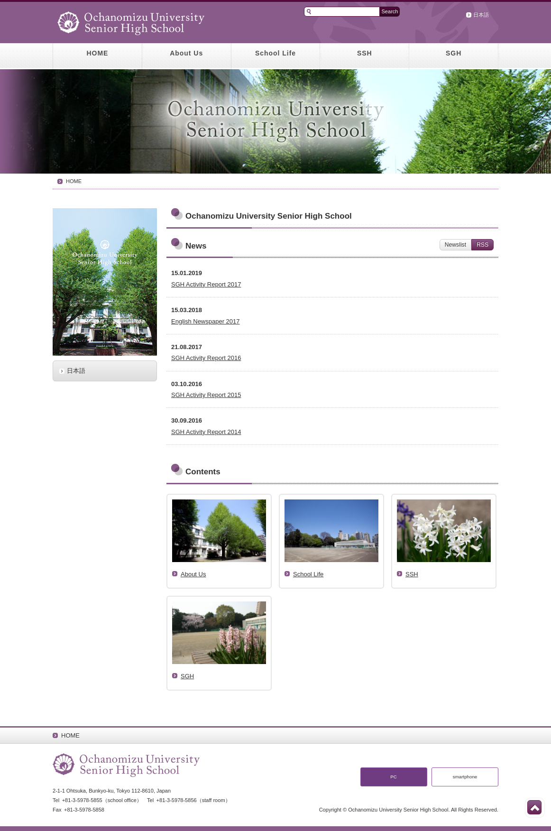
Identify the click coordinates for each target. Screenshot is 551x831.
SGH (453, 53)
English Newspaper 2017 (205, 321)
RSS (482, 244)
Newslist (455, 244)
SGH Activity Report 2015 (206, 394)
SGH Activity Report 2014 (206, 431)
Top (534, 807)
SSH (364, 53)
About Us (186, 53)
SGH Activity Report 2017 (206, 284)
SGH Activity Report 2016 (206, 357)
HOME (97, 53)
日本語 (481, 15)
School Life (275, 53)
